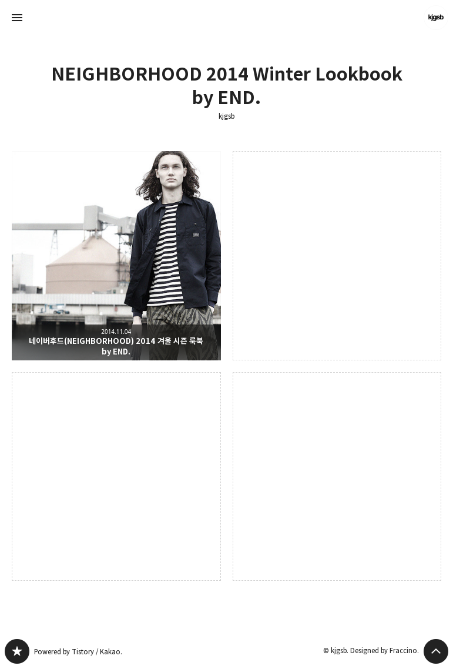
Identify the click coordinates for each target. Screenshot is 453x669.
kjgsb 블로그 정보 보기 (436, 18)
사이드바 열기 (17, 18)
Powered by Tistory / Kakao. (78, 651)
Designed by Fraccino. (384, 650)
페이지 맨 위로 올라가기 (436, 651)
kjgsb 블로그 (17, 651)
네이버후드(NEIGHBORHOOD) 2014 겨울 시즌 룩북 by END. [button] (116, 255)
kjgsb (226, 116)
